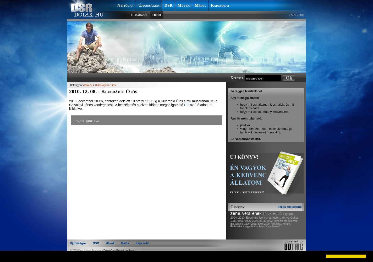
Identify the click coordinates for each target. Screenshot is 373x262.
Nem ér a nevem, (270, 217)
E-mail (300, 14)
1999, (247, 223)
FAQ (292, 14)
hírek (97, 121)
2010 (89, 121)
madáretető (274, 226)
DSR (169, 5)
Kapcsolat (220, 5)
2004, (234, 217)
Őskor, (295, 217)
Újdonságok (148, 5)
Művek (184, 5)
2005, (260, 223)
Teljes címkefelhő (290, 207)
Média (200, 5)
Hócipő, (286, 223)
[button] (7, 256)
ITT (186, 105)
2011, (262, 220)
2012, (270, 220)
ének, (257, 213)
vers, (247, 213)
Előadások (140, 15)
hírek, (267, 213)
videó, (278, 213)
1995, (241, 220)
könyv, (286, 217)
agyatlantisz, (252, 226)
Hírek (156, 15)
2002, (255, 220)
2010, (241, 217)
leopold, (263, 226)
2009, (267, 223)
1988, (233, 220)
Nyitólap (125, 5)
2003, (254, 223)
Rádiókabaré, (237, 226)
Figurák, (289, 214)
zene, (235, 213)
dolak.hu (88, 85)
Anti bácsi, (276, 223)
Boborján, (252, 217)
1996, (248, 220)
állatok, (239, 223)
